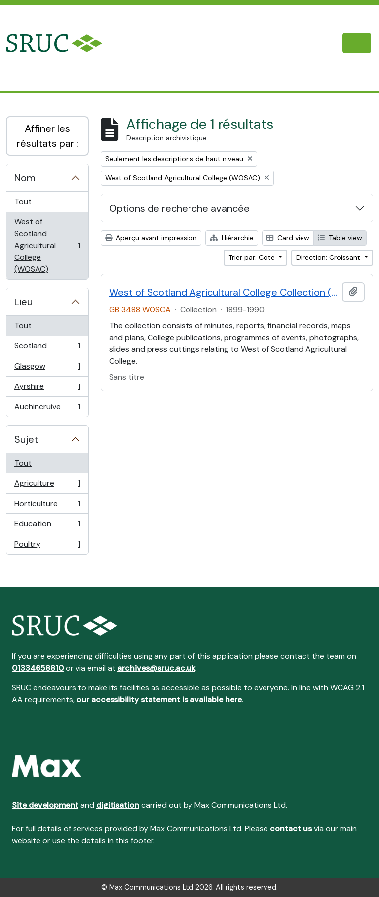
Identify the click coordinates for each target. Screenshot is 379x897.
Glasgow (47, 368)
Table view (340, 237)
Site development (45, 805)
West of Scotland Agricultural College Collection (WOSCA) (223, 292)
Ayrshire (47, 389)
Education (47, 526)
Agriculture (47, 485)
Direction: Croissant (329, 257)
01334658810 (38, 668)
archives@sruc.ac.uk (156, 668)
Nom (25, 177)
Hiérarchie (232, 237)
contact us (291, 828)
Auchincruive (47, 409)
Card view (287, 237)
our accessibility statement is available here (159, 699)
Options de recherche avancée (179, 208)
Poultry (47, 546)
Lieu (23, 302)
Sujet (26, 439)
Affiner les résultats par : (47, 136)
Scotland (47, 348)
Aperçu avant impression (151, 237)
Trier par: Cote (252, 257)
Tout (23, 201)
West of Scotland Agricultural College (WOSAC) (47, 245)
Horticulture (47, 506)
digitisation (117, 805)
